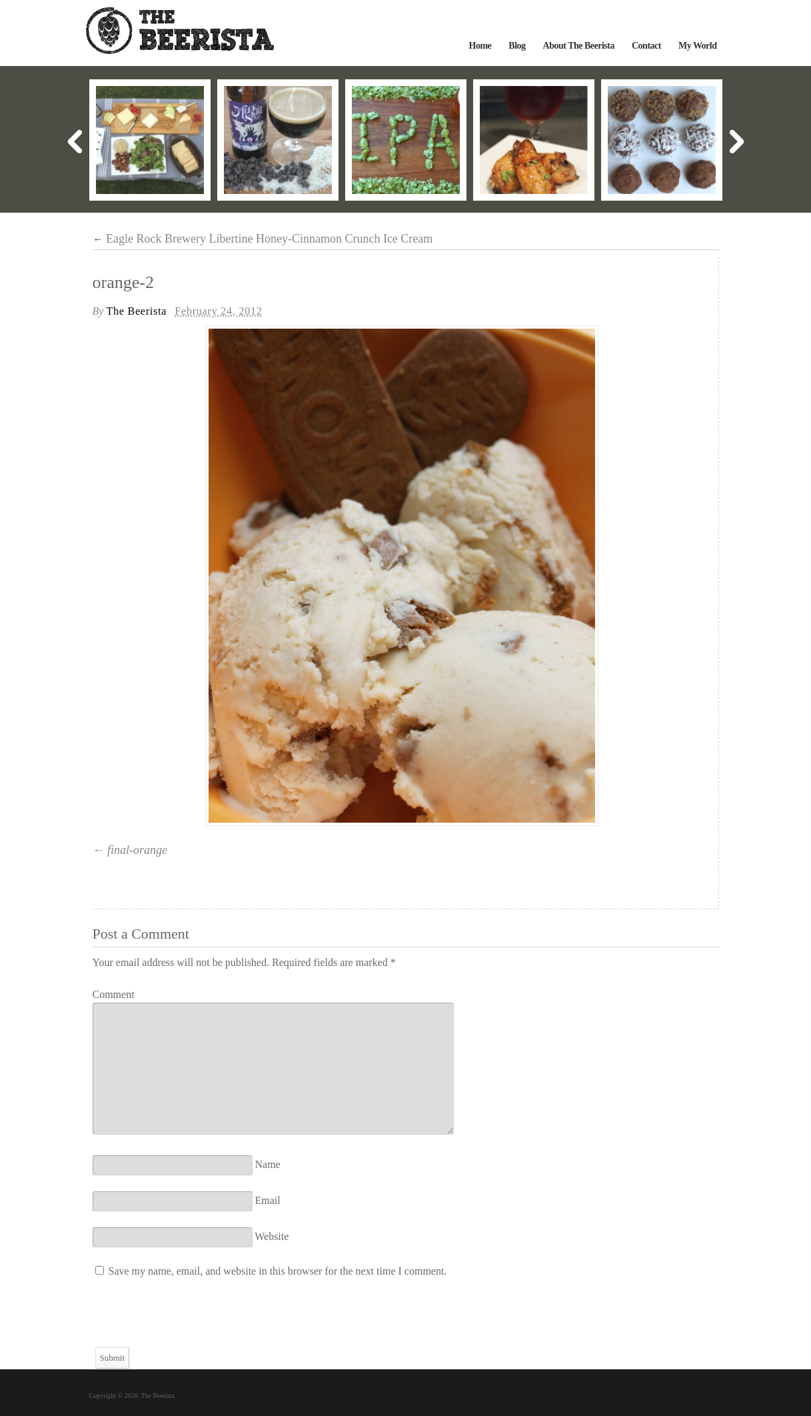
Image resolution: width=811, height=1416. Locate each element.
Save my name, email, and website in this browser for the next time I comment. (278, 1271)
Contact (646, 46)
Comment (114, 994)
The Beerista (136, 311)
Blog (516, 46)
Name (268, 1164)
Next (737, 142)
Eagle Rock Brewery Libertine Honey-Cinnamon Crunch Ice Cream (263, 238)
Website (272, 1236)
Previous (74, 142)
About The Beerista (578, 46)
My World (697, 46)
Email (268, 1200)
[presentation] (194, 1321)
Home (480, 46)
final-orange (137, 850)
